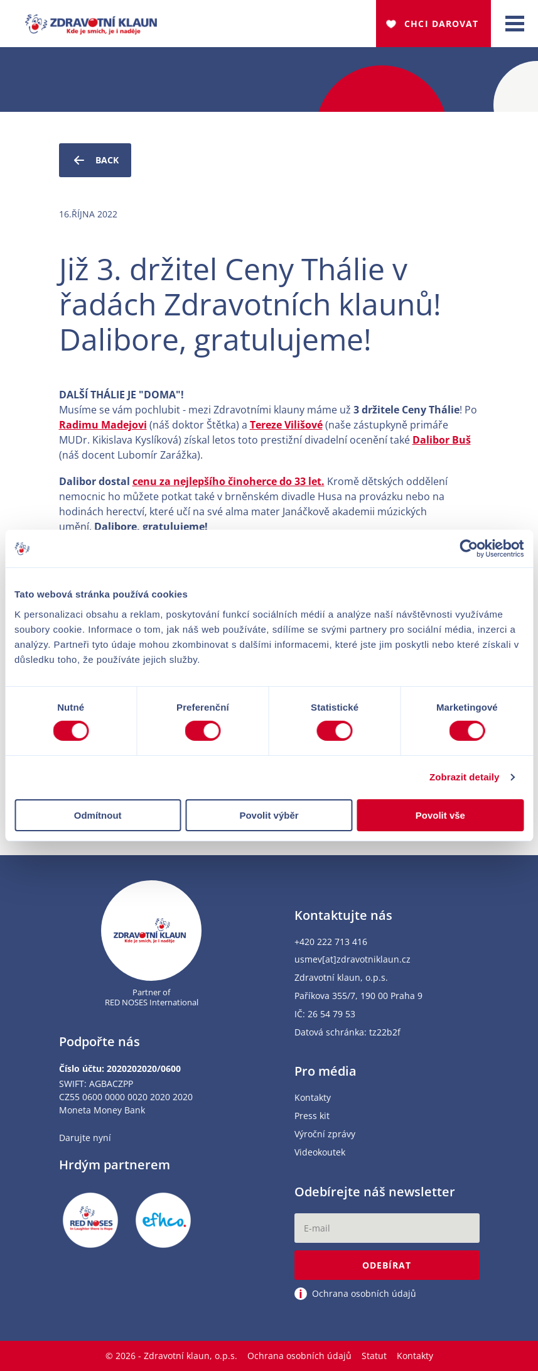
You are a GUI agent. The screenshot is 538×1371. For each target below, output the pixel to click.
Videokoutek (319, 1152)
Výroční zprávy (324, 1134)
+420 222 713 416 (330, 942)
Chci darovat (441, 24)
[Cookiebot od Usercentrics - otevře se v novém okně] (469, 548)
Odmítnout (98, 815)
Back (95, 160)
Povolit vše (440, 815)
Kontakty (312, 1098)
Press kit (312, 1116)
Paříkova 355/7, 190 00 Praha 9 (358, 996)
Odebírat (386, 1265)
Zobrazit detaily (464, 777)
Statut (374, 1356)
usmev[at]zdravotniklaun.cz (352, 959)
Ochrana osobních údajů (299, 1356)
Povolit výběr (268, 815)
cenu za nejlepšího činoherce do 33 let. (228, 481)
